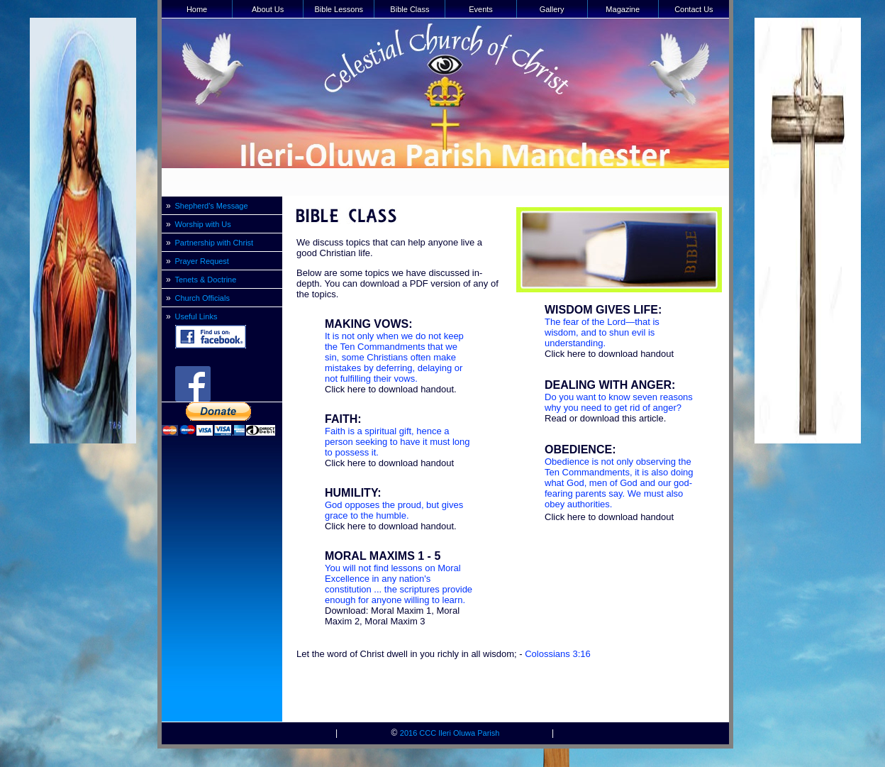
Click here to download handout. (391, 389)
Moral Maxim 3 (394, 621)
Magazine (623, 9)
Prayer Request (202, 261)
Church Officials (202, 298)
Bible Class (409, 9)
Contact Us (693, 9)
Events (481, 9)
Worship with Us (203, 224)
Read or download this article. (605, 418)
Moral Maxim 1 (401, 610)
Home (197, 9)
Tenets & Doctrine (206, 279)
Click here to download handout (389, 463)
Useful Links (196, 316)
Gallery (552, 9)
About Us (268, 9)
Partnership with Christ (214, 242)
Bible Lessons (339, 9)
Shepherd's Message (211, 206)
